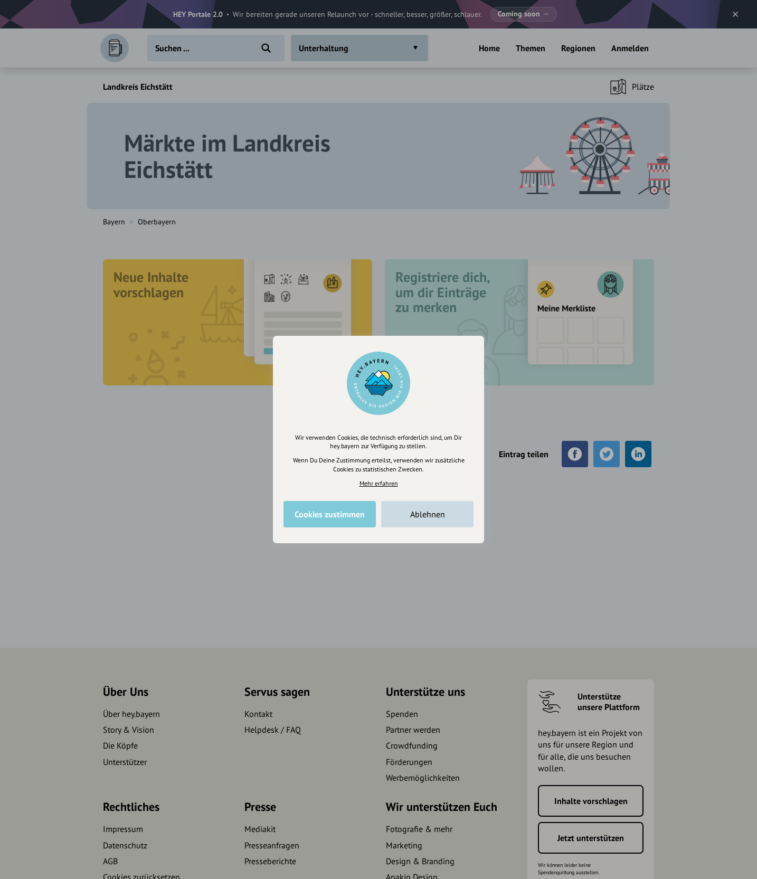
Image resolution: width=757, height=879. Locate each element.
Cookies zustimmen (330, 514)
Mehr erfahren (378, 483)
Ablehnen (427, 514)
